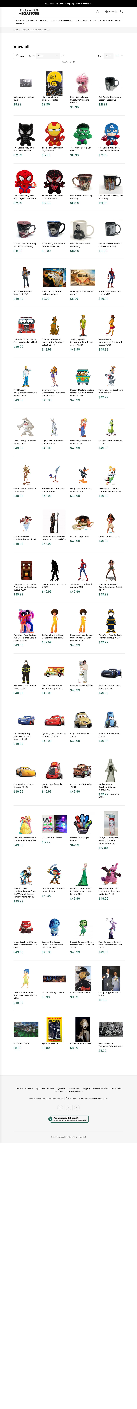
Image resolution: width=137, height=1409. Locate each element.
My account (40, 1089)
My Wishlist (61, 1089)
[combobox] (48, 56)
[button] (19, 20)
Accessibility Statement (74, 1092)
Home (16, 30)
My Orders (50, 1089)
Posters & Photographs (31, 30)
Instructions (59, 1092)
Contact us (29, 1089)
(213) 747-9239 (71, 1098)
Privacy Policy (116, 1089)
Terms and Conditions (100, 1089)
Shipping (86, 1089)
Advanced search (74, 1089)
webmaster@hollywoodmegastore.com (93, 1098)
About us (19, 1089)
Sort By (31, 56)
